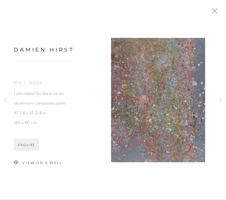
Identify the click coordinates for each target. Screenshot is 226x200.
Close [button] (213, 12)
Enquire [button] (26, 145)
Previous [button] (5, 100)
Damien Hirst (44, 51)
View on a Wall (38, 164)
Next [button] (220, 100)
